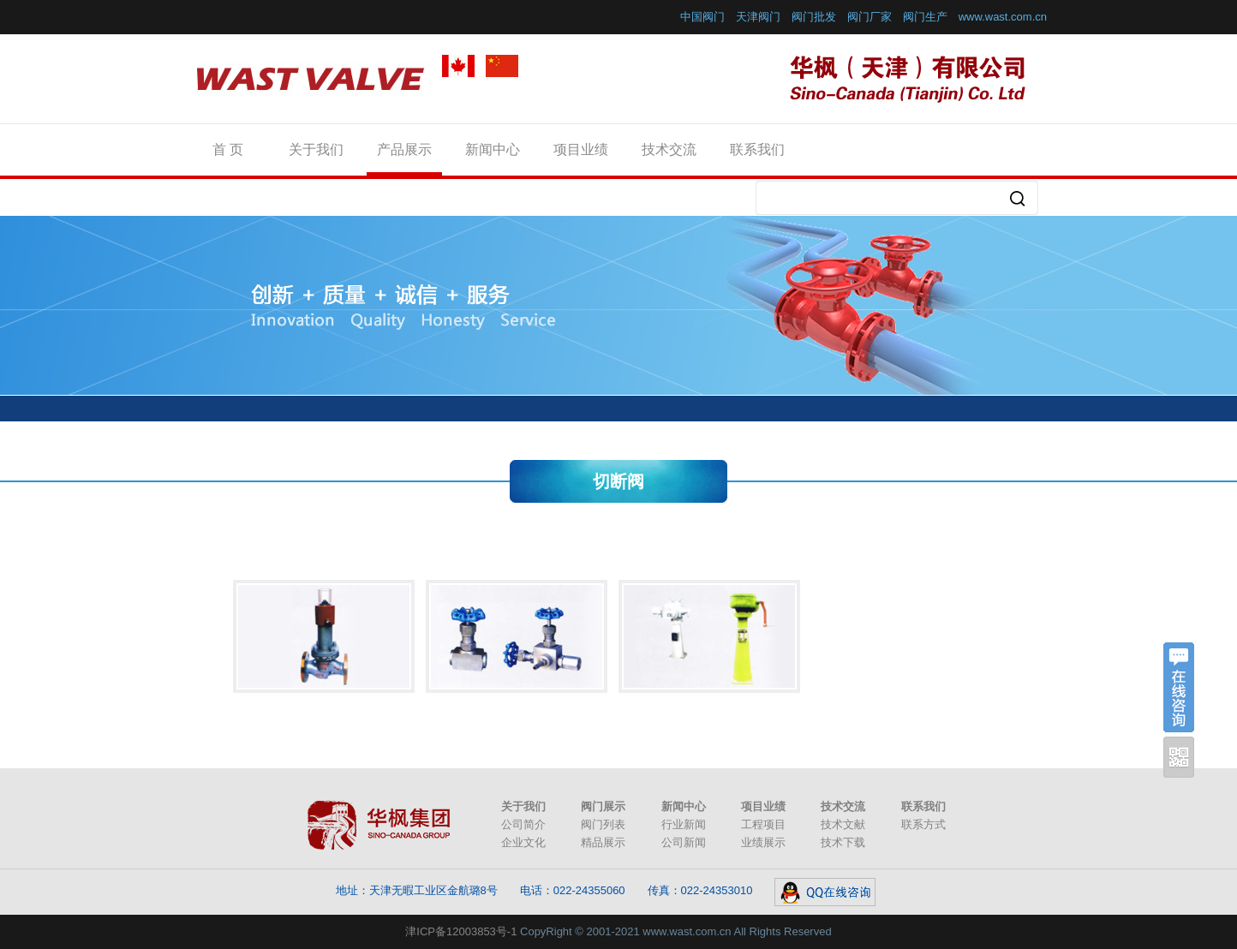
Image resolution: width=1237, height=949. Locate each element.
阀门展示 (603, 806)
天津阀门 (758, 16)
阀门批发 (814, 16)
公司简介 (523, 824)
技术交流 (669, 149)
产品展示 (404, 149)
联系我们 (757, 149)
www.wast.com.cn (1003, 16)
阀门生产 (925, 16)
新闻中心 (492, 149)
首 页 (227, 149)
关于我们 (316, 149)
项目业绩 (580, 149)
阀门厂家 (869, 16)
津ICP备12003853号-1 (461, 931)
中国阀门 (702, 16)
